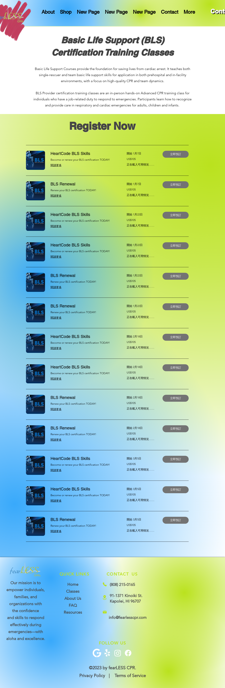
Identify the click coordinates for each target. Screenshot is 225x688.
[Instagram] (117, 653)
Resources (73, 612)
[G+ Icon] (97, 653)
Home (72, 584)
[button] (176, 154)
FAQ (73, 605)
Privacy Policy (92, 675)
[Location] (105, 597)
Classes (72, 591)
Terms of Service (130, 675)
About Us (72, 598)
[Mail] (105, 612)
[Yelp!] (107, 653)
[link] (84, 153)
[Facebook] (128, 653)
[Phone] (105, 584)
